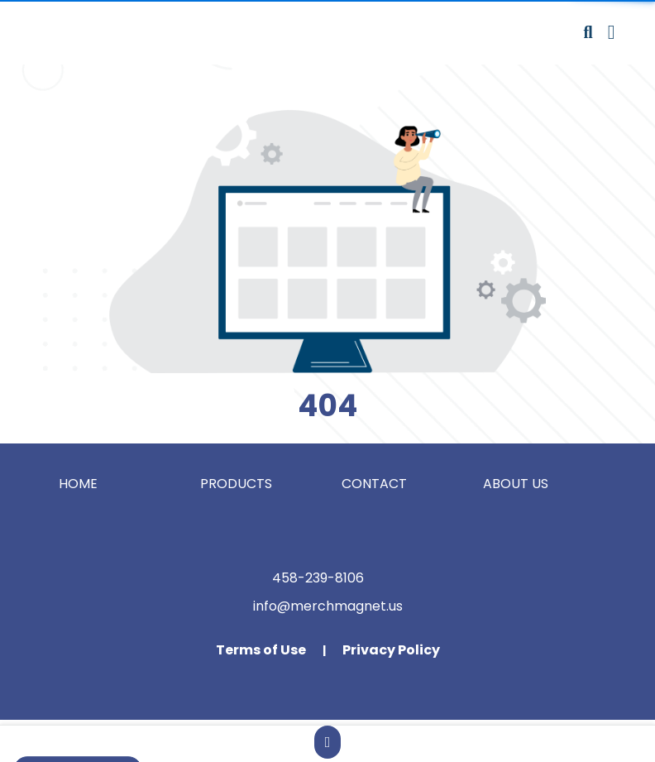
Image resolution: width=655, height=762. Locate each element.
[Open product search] (588, 32)
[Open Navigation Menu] (611, 32)
